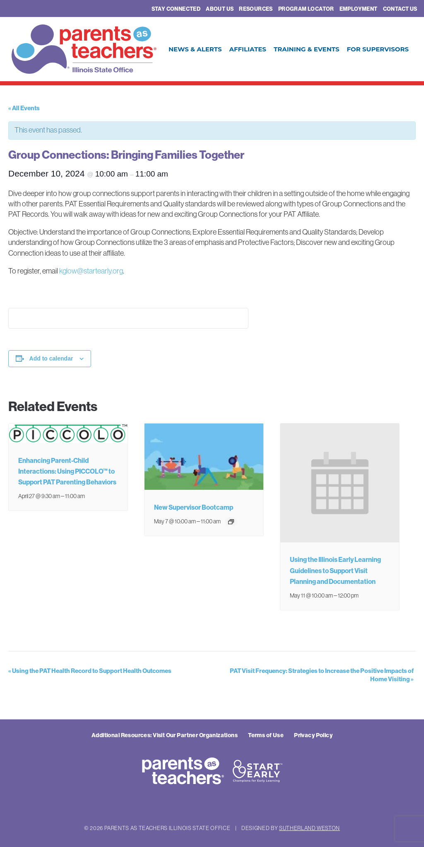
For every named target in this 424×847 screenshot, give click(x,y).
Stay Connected (176, 8)
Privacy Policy (313, 735)
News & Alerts (195, 49)
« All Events (24, 108)
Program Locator (306, 8)
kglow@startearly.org (91, 271)
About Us (220, 8)
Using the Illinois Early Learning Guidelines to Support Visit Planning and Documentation (335, 570)
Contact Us (400, 8)
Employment (359, 8)
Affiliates (247, 49)
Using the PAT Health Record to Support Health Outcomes (89, 671)
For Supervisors (378, 49)
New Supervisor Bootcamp (193, 507)
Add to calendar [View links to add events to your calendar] (51, 358)
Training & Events (307, 49)
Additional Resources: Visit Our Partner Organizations (165, 735)
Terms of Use (266, 735)
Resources (256, 8)
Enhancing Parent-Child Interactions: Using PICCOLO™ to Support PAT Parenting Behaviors (67, 471)
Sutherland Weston (309, 828)
